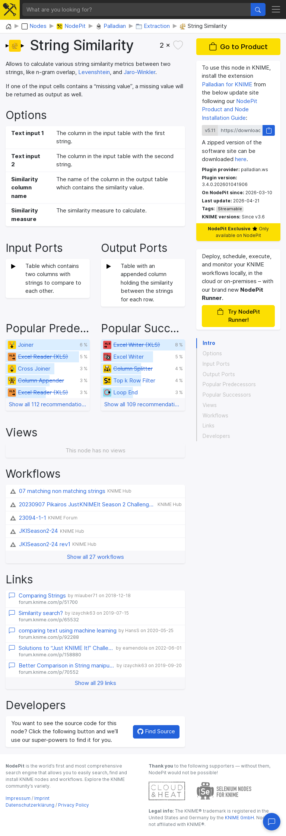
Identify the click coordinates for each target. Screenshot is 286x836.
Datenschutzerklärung (30, 805)
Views (210, 405)
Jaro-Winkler (139, 72)
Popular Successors (227, 395)
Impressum (18, 798)
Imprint (42, 798)
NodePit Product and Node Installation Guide (229, 109)
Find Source (156, 731)
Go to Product (238, 46)
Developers (216, 436)
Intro (209, 343)
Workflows (215, 416)
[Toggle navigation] (276, 9)
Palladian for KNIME (227, 84)
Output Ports (219, 374)
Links (208, 426)
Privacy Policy (73, 805)
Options (212, 353)
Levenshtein (94, 72)
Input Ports (216, 364)
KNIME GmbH (239, 817)
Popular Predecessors (229, 384)
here (241, 159)
